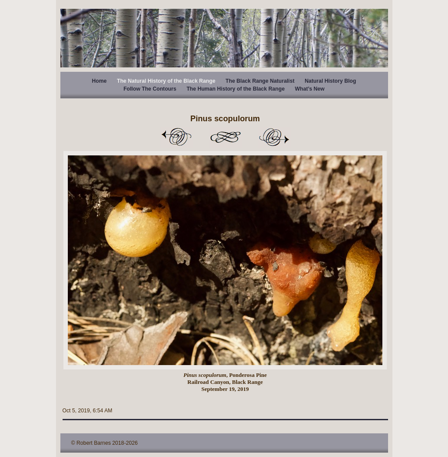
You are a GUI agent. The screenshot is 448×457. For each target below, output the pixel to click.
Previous (176, 137)
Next (274, 137)
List (225, 137)
